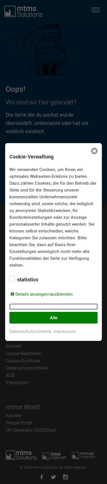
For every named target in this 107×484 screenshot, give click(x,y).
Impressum (65, 331)
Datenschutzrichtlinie (30, 331)
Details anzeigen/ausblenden (44, 294)
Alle (53, 317)
